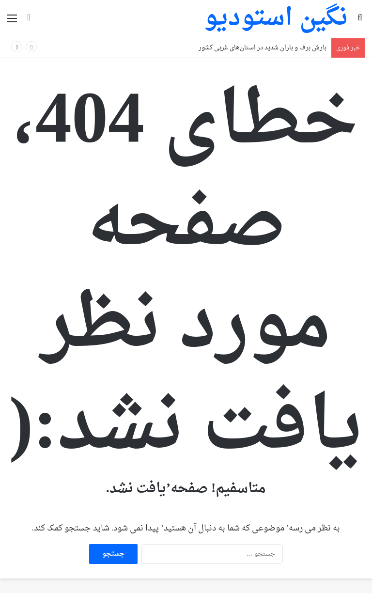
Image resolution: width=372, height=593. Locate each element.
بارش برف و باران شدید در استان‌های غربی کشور (262, 48)
